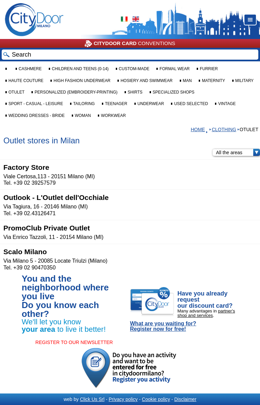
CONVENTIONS (130, 43)
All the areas (238, 152)
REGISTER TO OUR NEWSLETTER (74, 342)
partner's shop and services (206, 313)
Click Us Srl (92, 399)
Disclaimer (185, 399)
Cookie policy (156, 399)
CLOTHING (224, 129)
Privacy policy (123, 399)
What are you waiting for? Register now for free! (163, 326)
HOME (198, 129)
